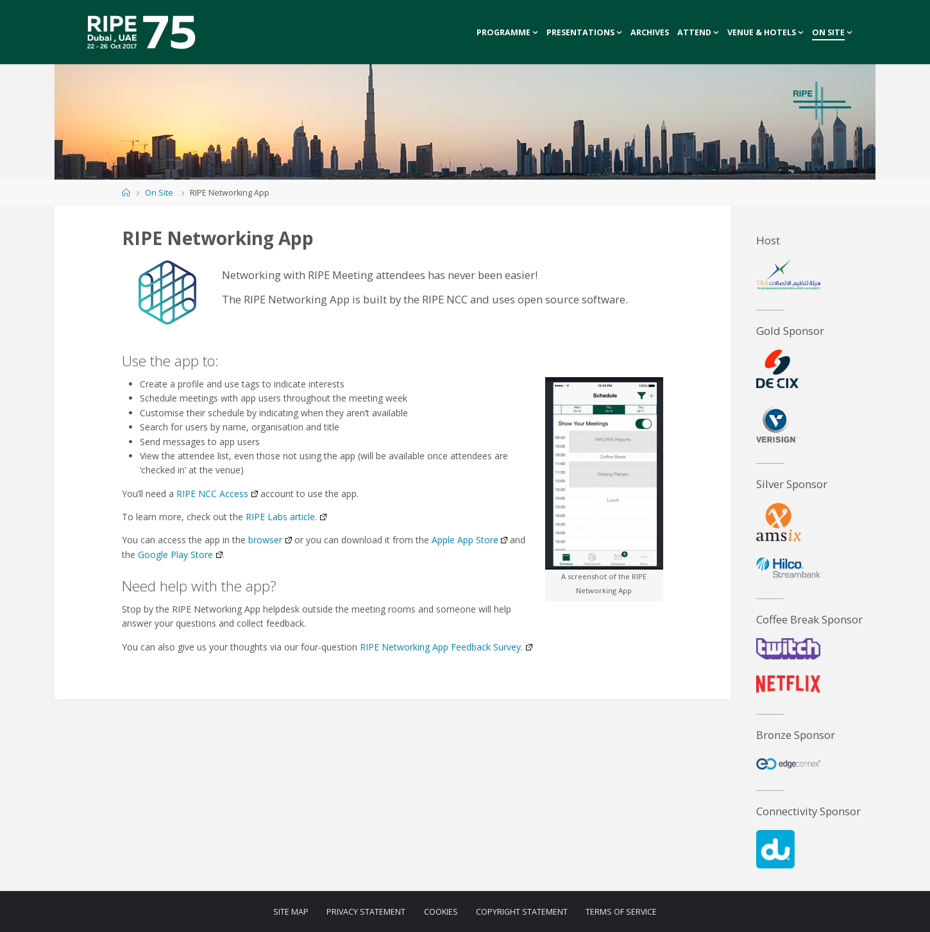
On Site (159, 192)
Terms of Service (621, 911)
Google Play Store (180, 554)
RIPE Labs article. (286, 517)
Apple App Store (469, 540)
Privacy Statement (365, 911)
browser (269, 540)
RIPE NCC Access (216, 493)
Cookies (441, 911)
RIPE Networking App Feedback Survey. (446, 647)
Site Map (290, 911)
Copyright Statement (522, 911)
